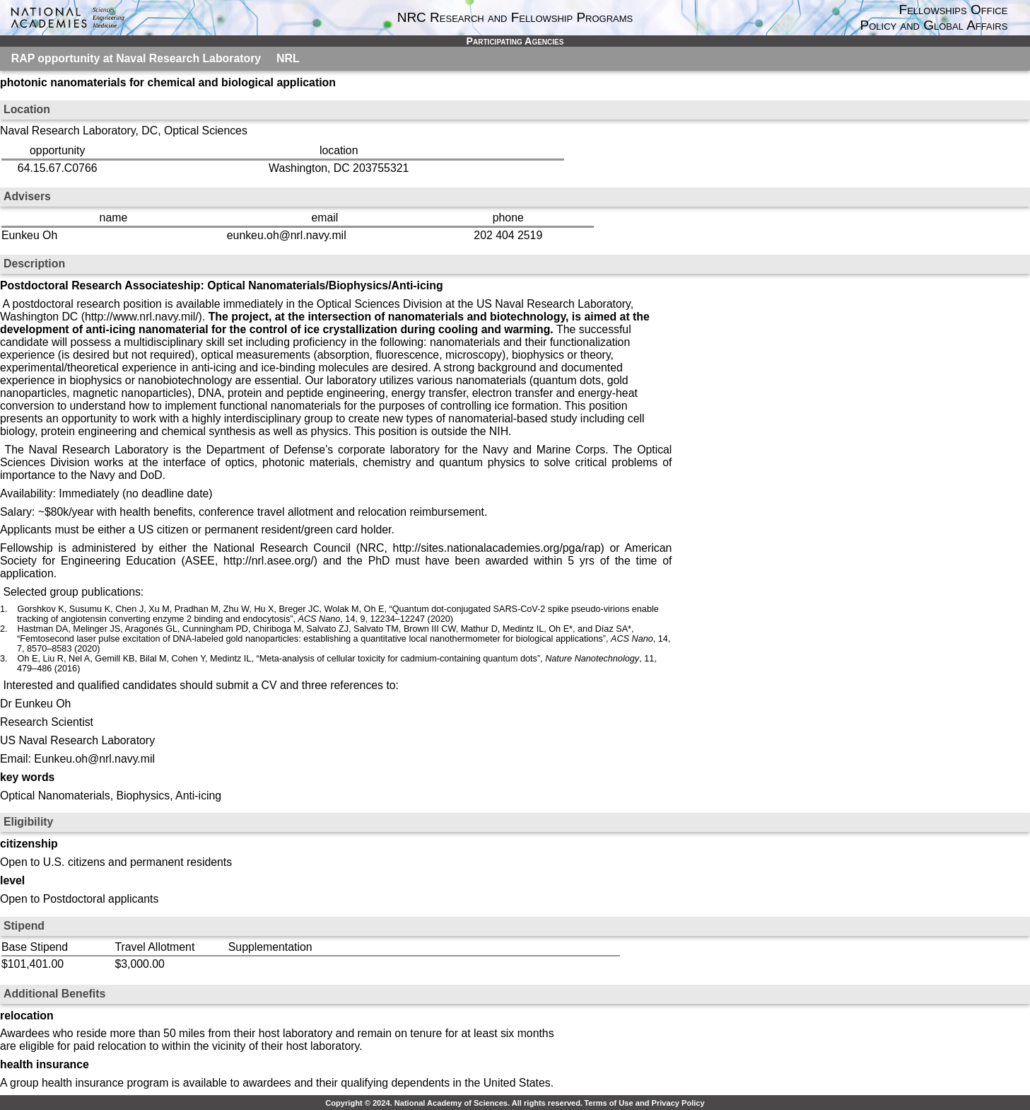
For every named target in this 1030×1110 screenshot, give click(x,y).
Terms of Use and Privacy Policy (644, 1103)
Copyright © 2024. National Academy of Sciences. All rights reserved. (454, 1103)
